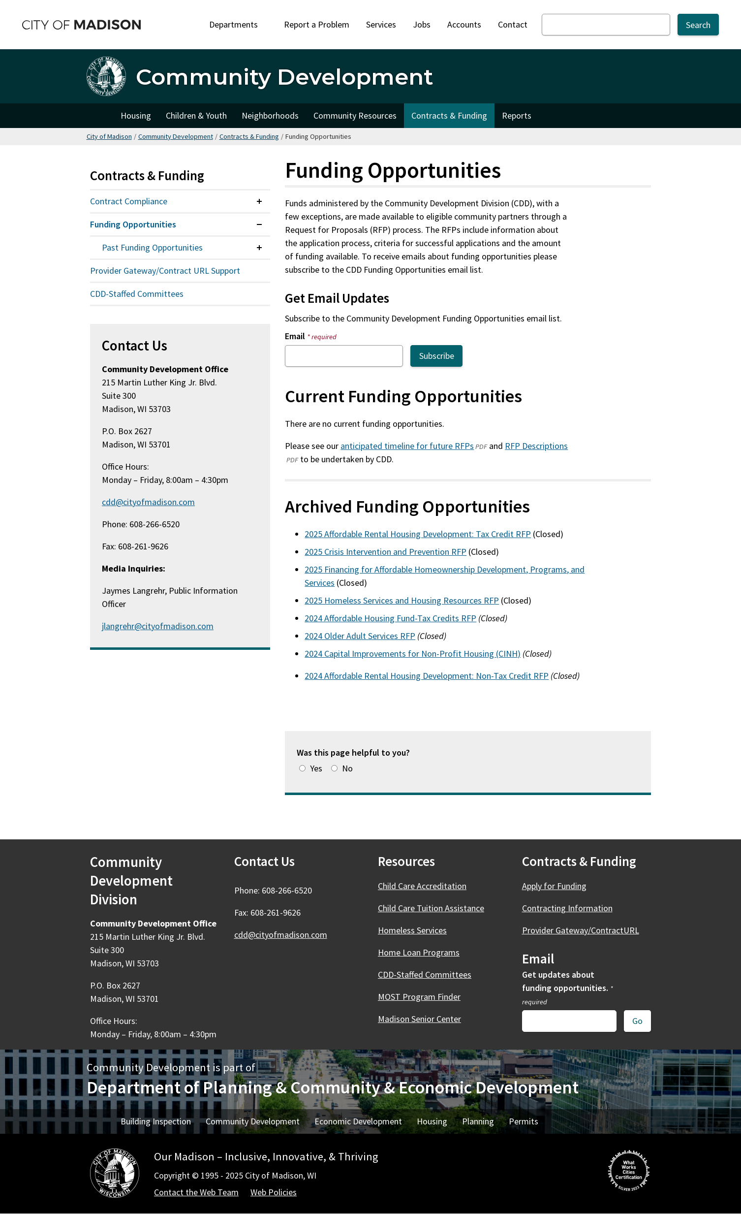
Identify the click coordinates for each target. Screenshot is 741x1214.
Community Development (175, 136)
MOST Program (425, 996)
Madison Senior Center (419, 1018)
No (347, 768)
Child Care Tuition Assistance (431, 908)
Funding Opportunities (133, 224)
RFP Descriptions (536, 445)
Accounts (464, 24)
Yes (316, 768)
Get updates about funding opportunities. (567, 987)
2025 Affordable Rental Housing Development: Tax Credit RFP (418, 534)
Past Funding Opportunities (152, 247)
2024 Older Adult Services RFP (360, 635)
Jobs (422, 24)
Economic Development (358, 1121)
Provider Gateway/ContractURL (580, 930)
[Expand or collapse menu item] (259, 201)
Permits (523, 1121)
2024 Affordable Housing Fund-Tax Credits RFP (390, 618)
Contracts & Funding (449, 115)
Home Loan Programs (419, 952)
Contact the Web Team (196, 1192)
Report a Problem (316, 24)
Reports (516, 115)
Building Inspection (156, 1121)
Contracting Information (567, 908)
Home (100, 115)
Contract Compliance (128, 201)
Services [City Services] (381, 24)
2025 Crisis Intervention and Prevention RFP (385, 551)
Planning (478, 1121)
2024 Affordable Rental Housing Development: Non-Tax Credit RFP (427, 675)
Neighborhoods (270, 115)
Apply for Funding (554, 886)
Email (311, 336)
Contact (512, 24)
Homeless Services (412, 930)
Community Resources (355, 115)
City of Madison (109, 136)
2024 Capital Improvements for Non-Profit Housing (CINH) (413, 653)
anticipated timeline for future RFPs (407, 445)
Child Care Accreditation (422, 886)
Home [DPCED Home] (100, 1121)
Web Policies (273, 1192)
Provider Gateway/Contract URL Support (165, 270)
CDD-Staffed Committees (137, 293)
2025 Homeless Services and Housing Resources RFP (402, 600)
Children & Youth (196, 115)
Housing (136, 115)
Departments (237, 27)
